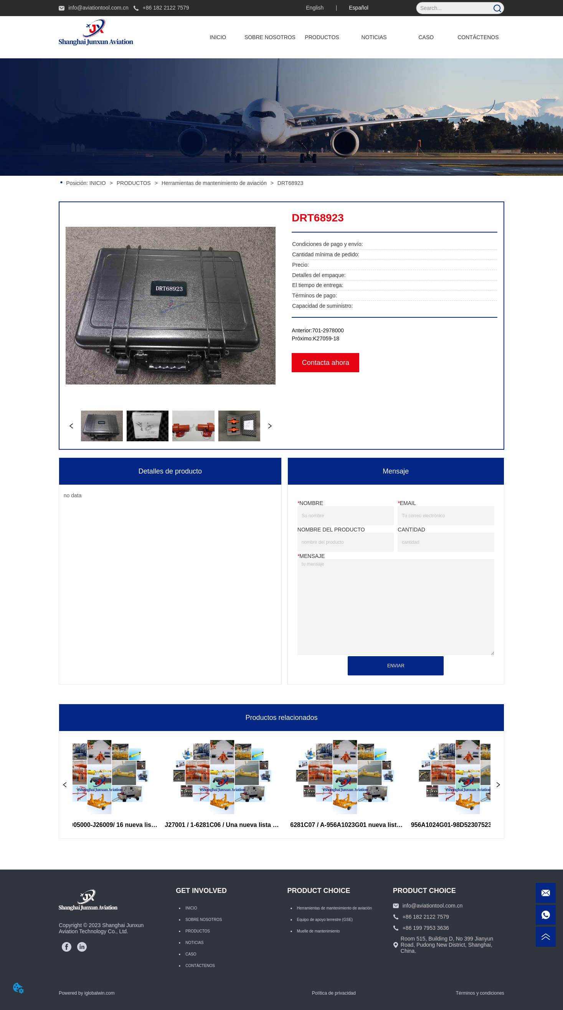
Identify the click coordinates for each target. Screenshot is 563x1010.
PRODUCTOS (133, 183)
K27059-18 (326, 338)
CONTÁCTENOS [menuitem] (478, 37)
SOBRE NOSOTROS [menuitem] (270, 37)
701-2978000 (328, 330)
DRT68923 (289, 183)
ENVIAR (396, 665)
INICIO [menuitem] (218, 37)
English (315, 8)
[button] (322, 37)
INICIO (97, 183)
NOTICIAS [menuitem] (374, 37)
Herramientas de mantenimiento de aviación (214, 183)
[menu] (348, 37)
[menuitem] (322, 37)
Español (358, 8)
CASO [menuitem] (426, 37)
